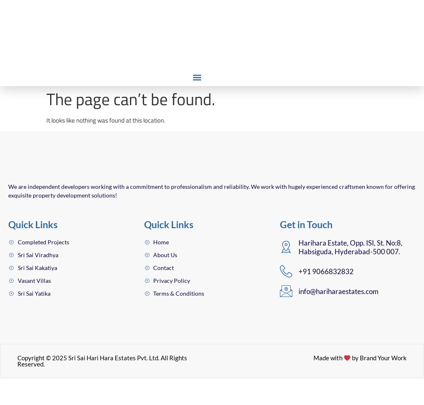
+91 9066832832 (326, 297)
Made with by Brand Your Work (359, 384)
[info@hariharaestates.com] (286, 317)
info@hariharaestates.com (338, 317)
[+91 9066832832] (286, 297)
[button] (197, 77)
